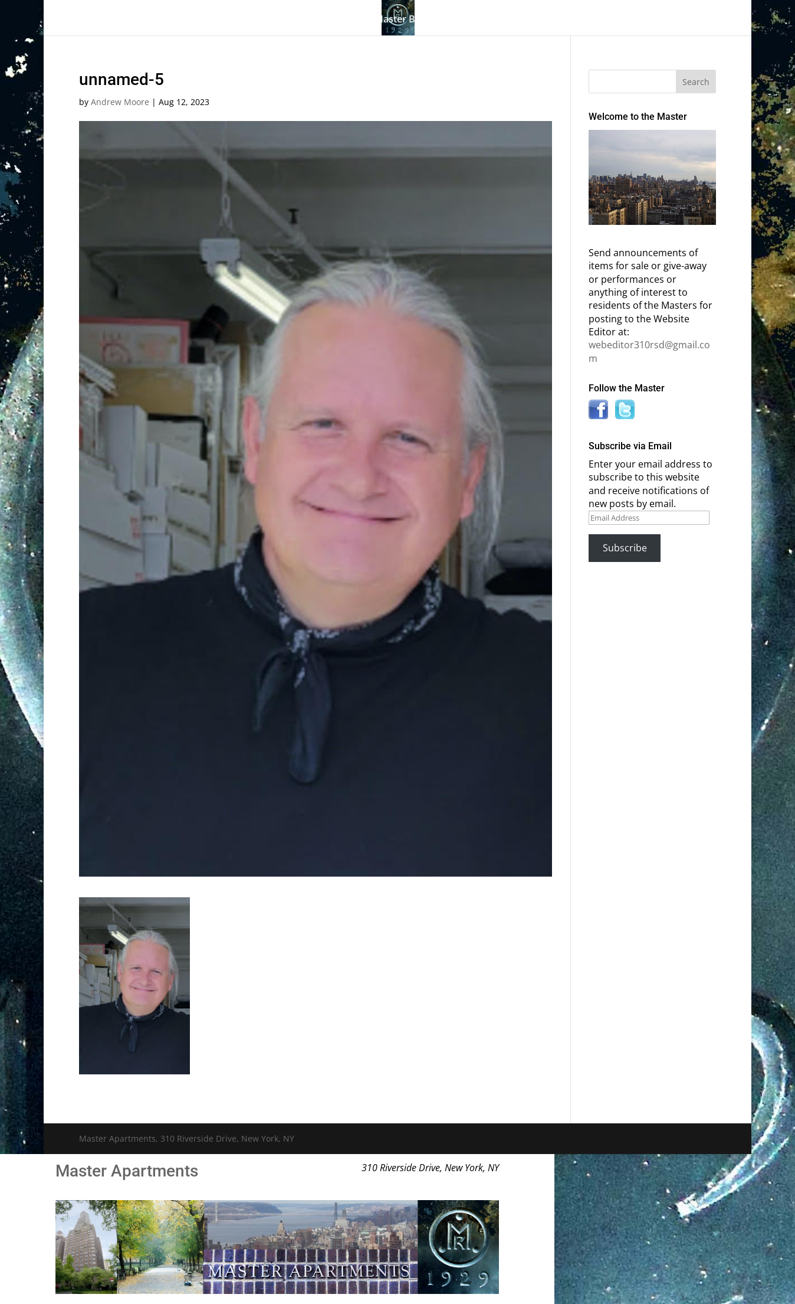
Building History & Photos (289, 20)
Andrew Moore (120, 101)
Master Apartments (126, 1171)
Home (125, 20)
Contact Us (646, 20)
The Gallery (179, 20)
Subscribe (625, 547)
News (582, 20)
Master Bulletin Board (423, 20)
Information (515, 20)
